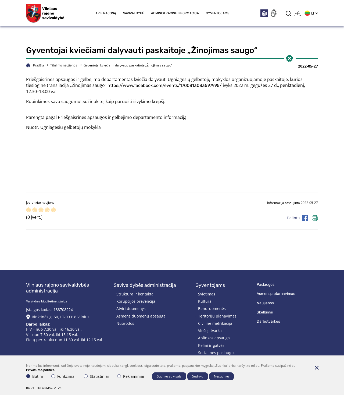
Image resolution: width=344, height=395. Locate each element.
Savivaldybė (133, 13)
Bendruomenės (212, 308)
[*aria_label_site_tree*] (298, 13)
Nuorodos (125, 323)
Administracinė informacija (175, 13)
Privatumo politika (40, 370)
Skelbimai (265, 312)
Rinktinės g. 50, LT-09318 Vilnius (60, 316)
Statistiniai (96, 376)
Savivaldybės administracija (145, 285)
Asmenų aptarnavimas (276, 293)
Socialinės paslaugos (216, 352)
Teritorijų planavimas (217, 316)
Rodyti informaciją (43, 388)
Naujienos (265, 303)
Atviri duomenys (131, 308)
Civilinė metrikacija (215, 323)
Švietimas (206, 294)
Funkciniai (63, 376)
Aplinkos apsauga (214, 337)
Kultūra (205, 301)
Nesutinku (221, 376)
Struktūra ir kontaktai (135, 294)
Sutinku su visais (169, 376)
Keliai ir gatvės (211, 345)
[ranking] (53, 210)
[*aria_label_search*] (288, 13)
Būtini (34, 376)
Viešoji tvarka (210, 330)
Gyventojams (217, 13)
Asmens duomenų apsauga (141, 316)
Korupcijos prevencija (135, 301)
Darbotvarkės (268, 321)
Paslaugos (265, 284)
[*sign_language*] (274, 13)
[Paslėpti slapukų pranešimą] (317, 368)
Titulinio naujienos (63, 65)
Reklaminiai (130, 376)
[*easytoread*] (264, 13)
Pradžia (38, 65)
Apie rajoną (105, 13)
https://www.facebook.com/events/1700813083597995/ (165, 85)
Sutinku (197, 376)
